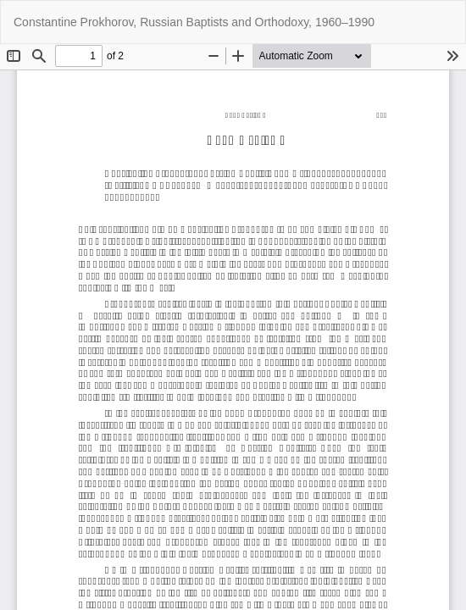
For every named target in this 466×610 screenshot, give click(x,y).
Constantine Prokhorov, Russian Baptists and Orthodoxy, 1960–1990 (194, 22)
